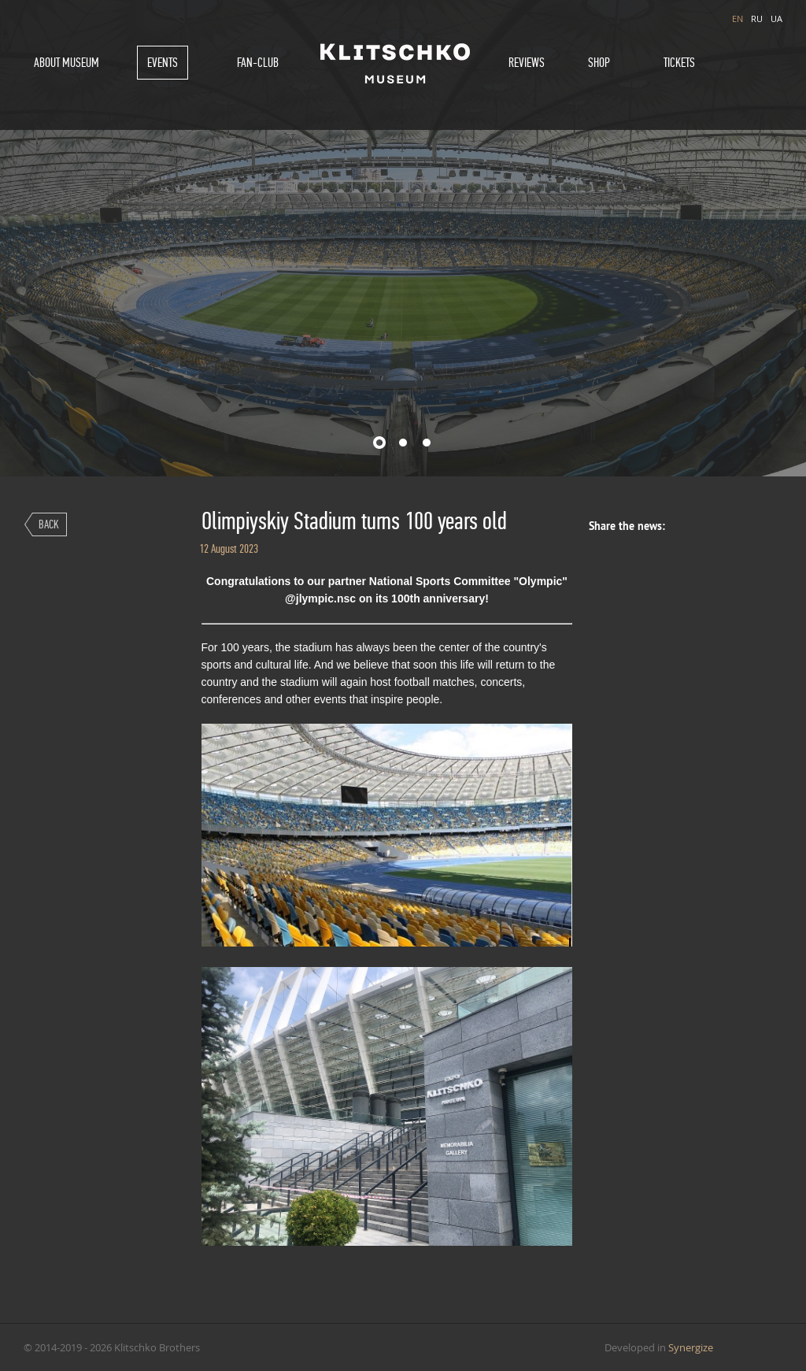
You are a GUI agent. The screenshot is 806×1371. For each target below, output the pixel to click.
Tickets (679, 62)
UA (776, 18)
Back (49, 524)
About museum (66, 62)
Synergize (690, 1347)
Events (162, 62)
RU (757, 18)
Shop (599, 62)
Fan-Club (258, 62)
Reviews (526, 62)
